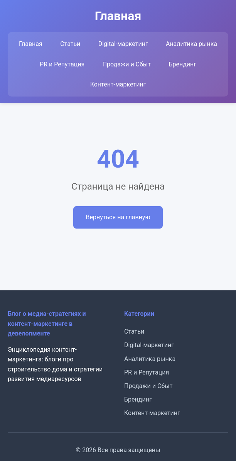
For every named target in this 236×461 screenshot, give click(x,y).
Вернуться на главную (118, 217)
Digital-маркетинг (123, 43)
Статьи (70, 43)
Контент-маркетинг (118, 84)
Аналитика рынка (191, 43)
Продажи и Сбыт (127, 64)
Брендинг (182, 64)
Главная (30, 43)
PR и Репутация (62, 64)
